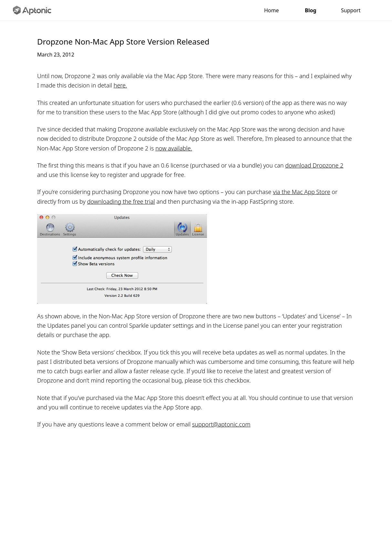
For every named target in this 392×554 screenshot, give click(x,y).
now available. (173, 148)
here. (120, 85)
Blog (310, 10)
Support (350, 10)
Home (271, 10)
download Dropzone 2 (314, 165)
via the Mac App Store (301, 192)
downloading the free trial (121, 201)
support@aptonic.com (221, 424)
